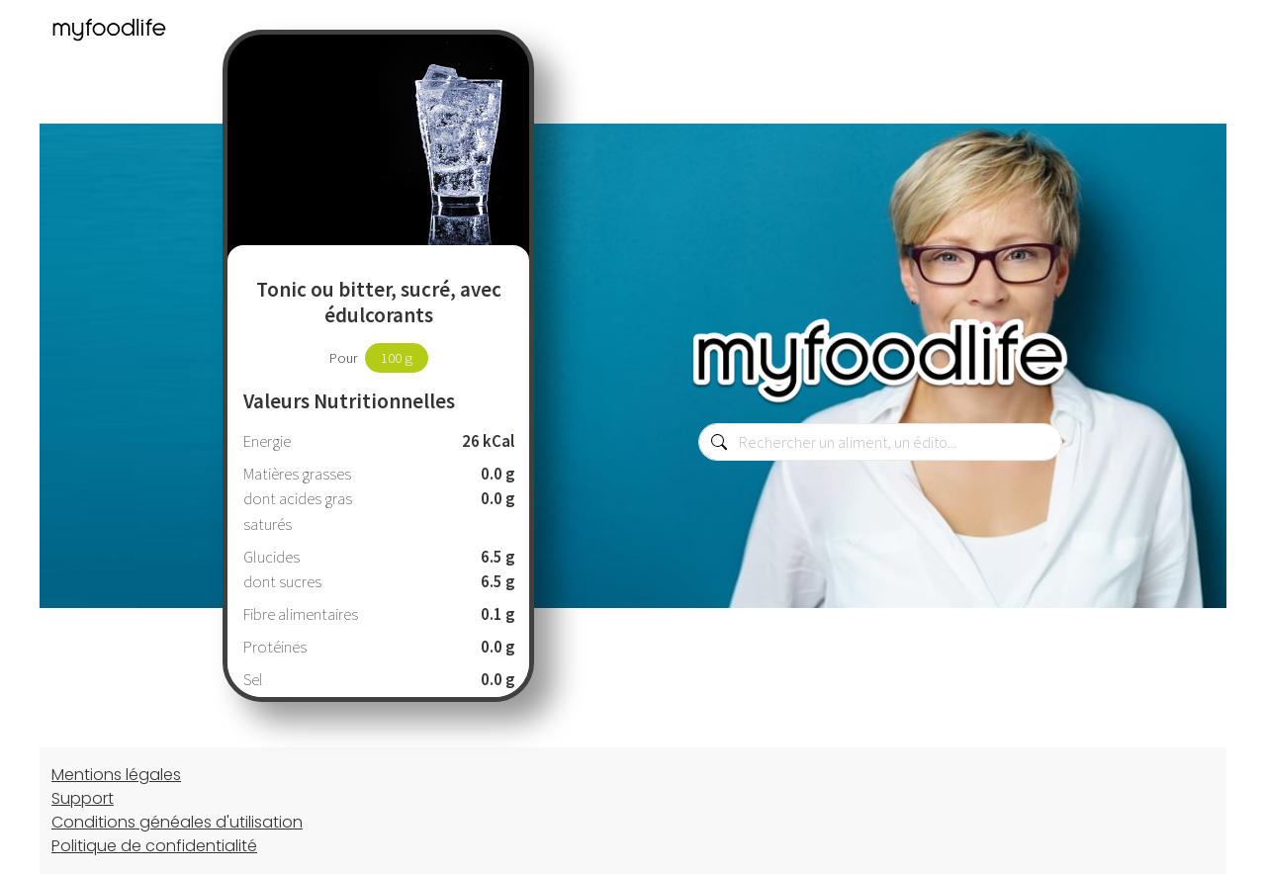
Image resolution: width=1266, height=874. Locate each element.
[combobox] (880, 442)
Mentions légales (116, 774)
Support (82, 798)
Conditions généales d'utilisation (177, 822)
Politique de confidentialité (154, 845)
